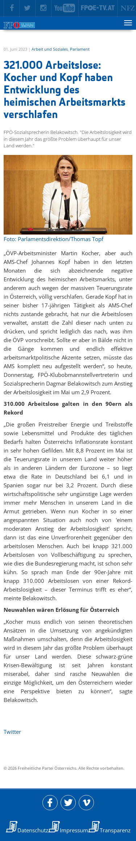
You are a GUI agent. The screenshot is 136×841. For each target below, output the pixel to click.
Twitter (12, 731)
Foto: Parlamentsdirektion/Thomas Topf (53, 239)
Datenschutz (32, 830)
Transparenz (115, 830)
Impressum (74, 830)
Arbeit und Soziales (50, 49)
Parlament (80, 49)
